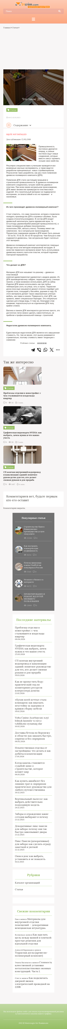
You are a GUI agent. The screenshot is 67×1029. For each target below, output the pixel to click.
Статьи (15, 28)
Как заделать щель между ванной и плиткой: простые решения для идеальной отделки (33, 939)
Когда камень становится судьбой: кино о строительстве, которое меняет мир (30, 767)
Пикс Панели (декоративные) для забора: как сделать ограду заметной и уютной (33, 844)
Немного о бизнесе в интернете (33, 580)
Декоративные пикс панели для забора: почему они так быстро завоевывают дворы (31, 828)
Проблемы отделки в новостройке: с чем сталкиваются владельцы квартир (29, 632)
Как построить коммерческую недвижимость (31, 548)
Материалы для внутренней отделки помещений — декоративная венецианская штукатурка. (31, 923)
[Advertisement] (33, 49)
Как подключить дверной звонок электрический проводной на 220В (32, 982)
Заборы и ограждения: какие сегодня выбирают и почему (31, 815)
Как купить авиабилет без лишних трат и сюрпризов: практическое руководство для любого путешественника (33, 785)
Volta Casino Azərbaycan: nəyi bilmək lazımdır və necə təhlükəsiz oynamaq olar (32, 720)
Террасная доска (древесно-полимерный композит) (31, 954)
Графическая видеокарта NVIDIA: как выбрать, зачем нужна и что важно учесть (30, 648)
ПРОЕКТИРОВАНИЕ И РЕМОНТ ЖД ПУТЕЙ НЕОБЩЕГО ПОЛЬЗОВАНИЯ (34, 597)
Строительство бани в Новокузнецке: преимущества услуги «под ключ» (34, 530)
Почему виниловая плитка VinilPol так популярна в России (33, 565)
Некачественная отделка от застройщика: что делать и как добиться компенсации (33, 750)
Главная (6, 28)
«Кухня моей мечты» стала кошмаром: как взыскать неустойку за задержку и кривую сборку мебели (30, 704)
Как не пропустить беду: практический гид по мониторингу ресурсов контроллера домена (29, 686)
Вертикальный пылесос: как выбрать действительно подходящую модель (31, 801)
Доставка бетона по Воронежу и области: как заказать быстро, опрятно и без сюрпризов (33, 735)
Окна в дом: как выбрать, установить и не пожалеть (30, 858)
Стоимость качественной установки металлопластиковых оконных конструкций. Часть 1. (33, 967)
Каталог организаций (27, 882)
